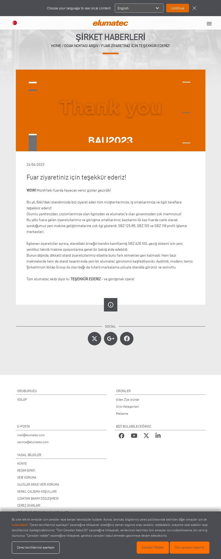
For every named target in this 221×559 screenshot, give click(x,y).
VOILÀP (22, 399)
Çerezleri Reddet (153, 547)
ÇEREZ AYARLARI (28, 505)
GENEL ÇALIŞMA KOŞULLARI (37, 491)
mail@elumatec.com (31, 435)
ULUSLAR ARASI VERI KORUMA (38, 484)
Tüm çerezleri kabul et (189, 547)
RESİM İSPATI (26, 470)
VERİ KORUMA (26, 477)
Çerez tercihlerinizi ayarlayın (36, 547)
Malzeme (122, 413)
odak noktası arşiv (81, 46)
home (56, 46)
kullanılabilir (20, 524)
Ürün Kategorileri (127, 406)
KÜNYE (22, 463)
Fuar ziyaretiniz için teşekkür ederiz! (135, 46)
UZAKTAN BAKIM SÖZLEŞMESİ (38, 498)
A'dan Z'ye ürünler (127, 399)
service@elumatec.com (33, 442)
